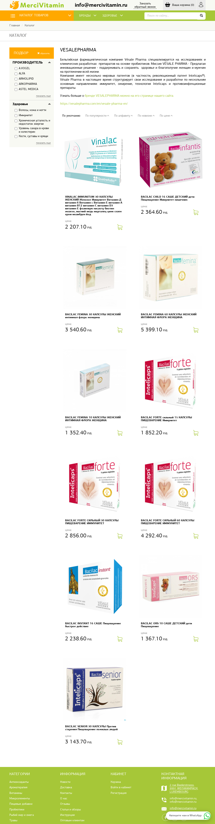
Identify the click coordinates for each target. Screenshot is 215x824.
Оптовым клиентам (72, 820)
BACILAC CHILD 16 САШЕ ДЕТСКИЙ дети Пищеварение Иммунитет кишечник (168, 198)
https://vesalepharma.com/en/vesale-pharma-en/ (94, 104)
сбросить (43, 53)
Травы (13, 820)
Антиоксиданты (19, 782)
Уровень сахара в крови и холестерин (32, 130)
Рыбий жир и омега (21, 815)
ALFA (20, 73)
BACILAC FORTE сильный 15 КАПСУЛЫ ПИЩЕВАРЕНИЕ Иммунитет (166, 419)
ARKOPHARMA (26, 84)
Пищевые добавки (20, 804)
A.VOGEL (22, 68)
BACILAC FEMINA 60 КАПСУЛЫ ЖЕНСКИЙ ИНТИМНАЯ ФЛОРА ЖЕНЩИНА (168, 316)
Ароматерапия (18, 787)
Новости (65, 782)
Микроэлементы (19, 798)
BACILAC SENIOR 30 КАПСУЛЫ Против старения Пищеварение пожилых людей (91, 728)
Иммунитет (24, 115)
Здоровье (20, 104)
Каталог (30, 25)
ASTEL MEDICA (26, 89)
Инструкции (67, 815)
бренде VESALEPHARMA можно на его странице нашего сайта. (129, 96)
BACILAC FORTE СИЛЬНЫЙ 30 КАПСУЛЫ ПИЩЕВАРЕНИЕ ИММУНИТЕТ (92, 522)
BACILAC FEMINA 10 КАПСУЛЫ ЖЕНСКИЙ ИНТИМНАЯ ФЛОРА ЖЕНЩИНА (93, 419)
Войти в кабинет (121, 787)
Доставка (66, 787)
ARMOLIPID (24, 79)
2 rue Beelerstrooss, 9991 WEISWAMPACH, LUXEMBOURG (184, 788)
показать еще (43, 96)
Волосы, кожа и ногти (30, 110)
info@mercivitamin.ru (101, 5)
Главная (14, 25)
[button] (31, 53)
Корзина (116, 782)
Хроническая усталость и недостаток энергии (32, 122)
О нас (63, 798)
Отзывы (65, 804)
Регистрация (118, 793)
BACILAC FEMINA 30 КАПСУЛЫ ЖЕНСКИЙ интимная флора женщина (93, 316)
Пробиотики (16, 809)
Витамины (15, 793)
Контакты (66, 793)
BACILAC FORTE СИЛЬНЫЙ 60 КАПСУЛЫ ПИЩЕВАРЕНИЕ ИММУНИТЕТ (167, 522)
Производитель (28, 62)
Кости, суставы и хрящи (31, 136)
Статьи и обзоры (70, 809)
